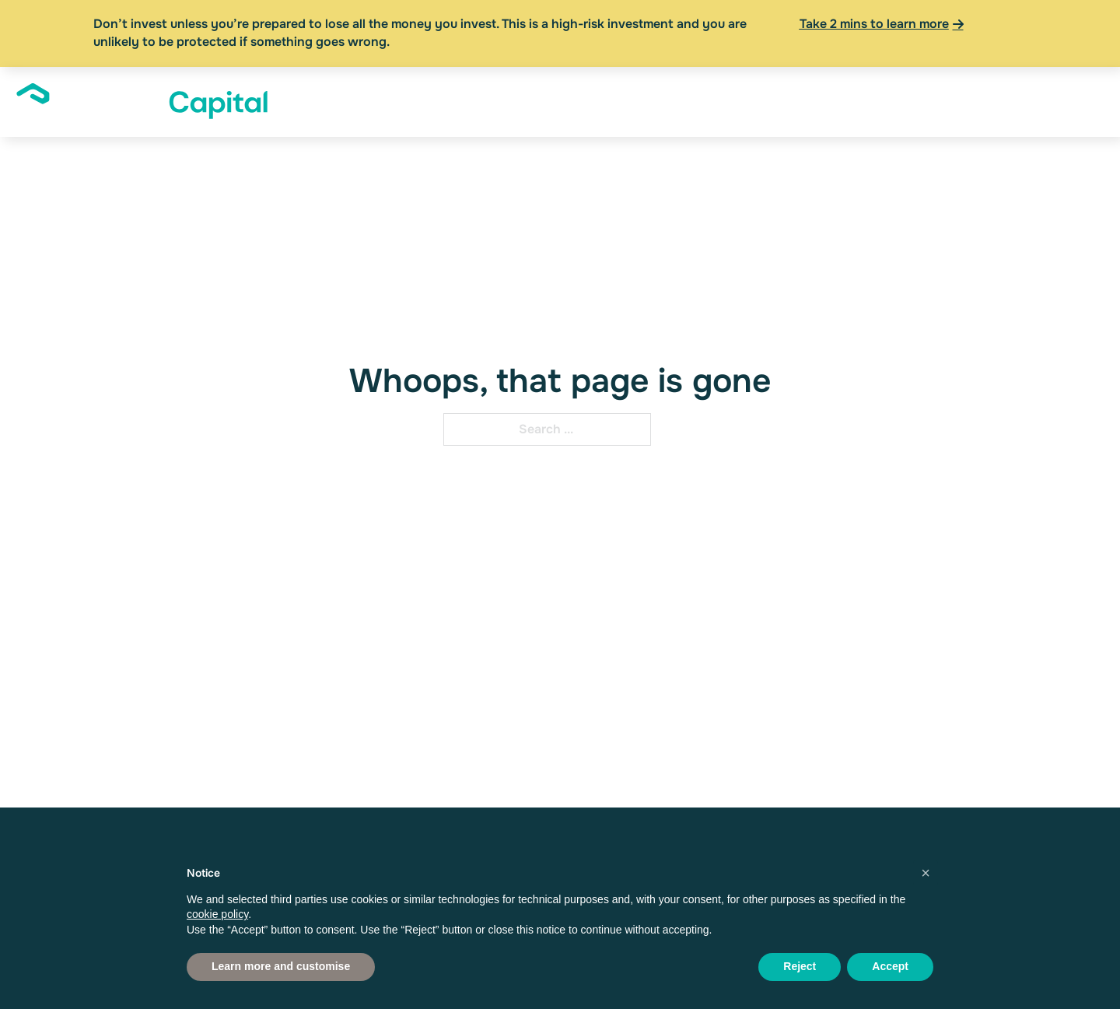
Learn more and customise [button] (281, 966)
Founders (636, 101)
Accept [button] (890, 966)
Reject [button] (799, 966)
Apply (1078, 101)
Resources (962, 101)
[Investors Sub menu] (585, 101)
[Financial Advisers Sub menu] (785, 101)
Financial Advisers (726, 101)
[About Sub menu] (498, 101)
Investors (548, 101)
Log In (1026, 101)
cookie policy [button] (217, 914)
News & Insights (854, 101)
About (469, 101)
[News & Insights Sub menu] (909, 101)
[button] (925, 872)
